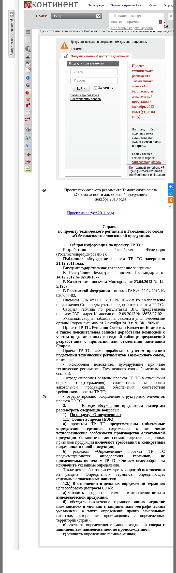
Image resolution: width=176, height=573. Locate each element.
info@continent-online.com (147, 175)
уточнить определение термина (100, 534)
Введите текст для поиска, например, (132, 22)
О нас (153, 5)
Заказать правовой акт (127, 5)
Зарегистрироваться (84, 95)
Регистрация (97, 5)
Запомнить (105, 87)
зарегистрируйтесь (146, 162)
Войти (81, 88)
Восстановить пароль (85, 99)
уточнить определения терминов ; (110, 527)
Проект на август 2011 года (90, 213)
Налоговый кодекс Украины (132, 28)
